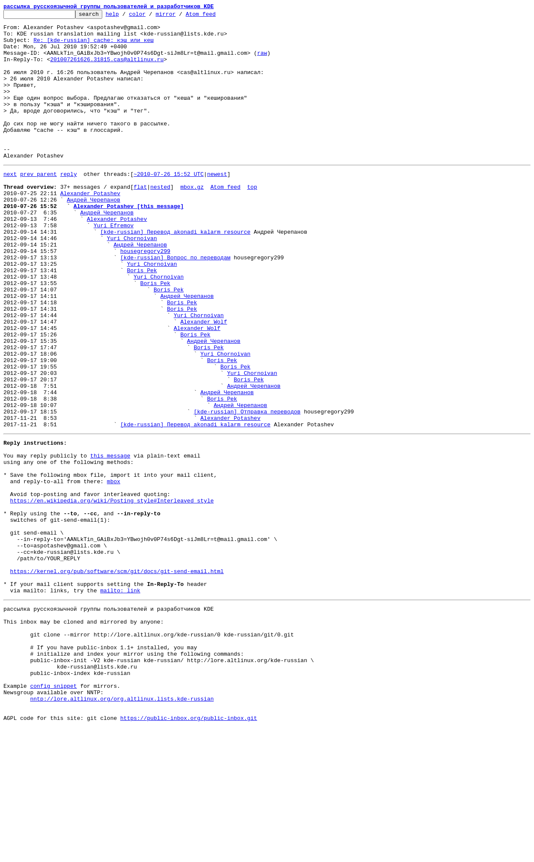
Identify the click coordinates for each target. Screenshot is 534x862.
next (10, 204)
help (125, 16)
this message (110, 540)
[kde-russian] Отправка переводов (247, 489)
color (150, 16)
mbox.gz (192, 220)
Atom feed (214, 16)
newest (217, 204)
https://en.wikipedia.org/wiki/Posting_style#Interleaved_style (112, 594)
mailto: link (120, 702)
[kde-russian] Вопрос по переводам (175, 305)
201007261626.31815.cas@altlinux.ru (106, 69)
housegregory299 (145, 297)
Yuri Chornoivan (132, 281)
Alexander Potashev (90, 228)
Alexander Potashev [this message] (129, 243)
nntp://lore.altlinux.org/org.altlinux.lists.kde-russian (122, 829)
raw (262, 61)
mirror (179, 16)
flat (140, 220)
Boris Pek (142, 320)
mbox (113, 571)
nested (160, 220)
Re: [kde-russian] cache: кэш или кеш (93, 46)
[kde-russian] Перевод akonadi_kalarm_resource (175, 274)
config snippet (53, 814)
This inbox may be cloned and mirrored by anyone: (83, 737)
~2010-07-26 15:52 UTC (169, 204)
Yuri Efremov (114, 266)
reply (68, 204)
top (252, 220)
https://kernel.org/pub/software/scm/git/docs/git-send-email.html (117, 679)
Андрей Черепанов (93, 235)
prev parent (38, 204)
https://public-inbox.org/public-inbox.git (188, 852)
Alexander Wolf (203, 382)
